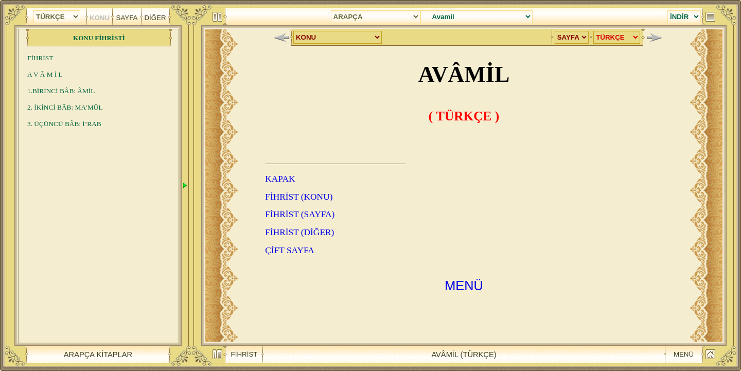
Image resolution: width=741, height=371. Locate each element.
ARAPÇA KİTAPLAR (98, 354)
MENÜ (684, 354)
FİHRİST (244, 354)
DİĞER (155, 18)
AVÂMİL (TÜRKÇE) (463, 354)
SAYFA (127, 18)
